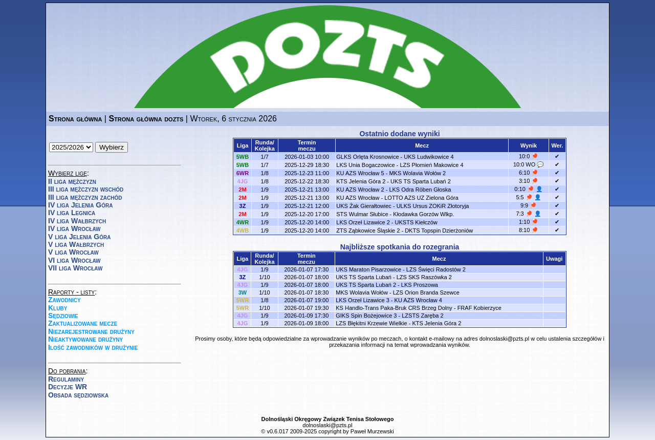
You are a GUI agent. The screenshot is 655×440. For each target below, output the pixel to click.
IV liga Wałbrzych (77, 221)
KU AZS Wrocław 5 (360, 173)
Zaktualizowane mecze (82, 323)
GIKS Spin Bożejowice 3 (366, 315)
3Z (242, 206)
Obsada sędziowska (78, 395)
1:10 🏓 (528, 222)
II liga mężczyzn (72, 181)
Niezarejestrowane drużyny (91, 331)
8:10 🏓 (528, 230)
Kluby (57, 308)
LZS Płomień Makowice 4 (431, 165)
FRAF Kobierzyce (479, 308)
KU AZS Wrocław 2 (360, 189)
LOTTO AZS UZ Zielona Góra (421, 198)
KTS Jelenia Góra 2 (360, 181)
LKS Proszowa (419, 285)
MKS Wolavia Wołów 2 (417, 173)
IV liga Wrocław (74, 228)
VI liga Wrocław (74, 260)
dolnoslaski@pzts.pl (504, 339)
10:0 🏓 (528, 156)
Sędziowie (63, 315)
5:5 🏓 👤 (528, 197)
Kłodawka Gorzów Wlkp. (423, 214)
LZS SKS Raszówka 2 (424, 277)
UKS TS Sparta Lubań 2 (420, 181)
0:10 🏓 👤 (528, 189)
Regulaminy (66, 379)
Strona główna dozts (145, 118)
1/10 (264, 277)
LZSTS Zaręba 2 (422, 315)
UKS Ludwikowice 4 (428, 157)
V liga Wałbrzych (76, 244)
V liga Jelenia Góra (79, 237)
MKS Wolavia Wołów (362, 292)
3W (242, 292)
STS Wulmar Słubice (362, 214)
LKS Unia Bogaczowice (365, 165)
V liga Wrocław (73, 252)
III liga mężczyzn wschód (85, 189)
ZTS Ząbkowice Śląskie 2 (368, 230)
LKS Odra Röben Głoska (420, 189)
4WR (242, 222)
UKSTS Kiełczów (416, 222)
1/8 (265, 173)
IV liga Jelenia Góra (80, 205)
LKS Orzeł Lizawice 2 (363, 222)
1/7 (265, 157)
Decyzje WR (67, 387)
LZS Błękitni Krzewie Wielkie (371, 323)
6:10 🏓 (528, 173)
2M (242, 189)
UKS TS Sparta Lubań (363, 277)
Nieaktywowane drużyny (85, 339)
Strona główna (75, 118)
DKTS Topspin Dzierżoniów (439, 230)
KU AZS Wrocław (357, 198)
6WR (242, 173)
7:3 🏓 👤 (528, 214)
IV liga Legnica (71, 212)
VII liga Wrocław (75, 268)
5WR (242, 300)
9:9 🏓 (528, 205)
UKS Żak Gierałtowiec (363, 206)
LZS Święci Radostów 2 (436, 269)
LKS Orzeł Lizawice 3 (362, 300)
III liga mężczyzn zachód (85, 197)
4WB (242, 230)
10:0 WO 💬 (528, 164)
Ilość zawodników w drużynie (93, 347)
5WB (242, 157)
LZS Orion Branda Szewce (426, 292)
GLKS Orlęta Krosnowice (367, 157)
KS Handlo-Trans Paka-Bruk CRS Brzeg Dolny (394, 308)
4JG (242, 181)
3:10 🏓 (528, 181)
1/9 (265, 189)
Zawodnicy (64, 300)
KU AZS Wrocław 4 (418, 300)
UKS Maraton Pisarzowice (368, 269)
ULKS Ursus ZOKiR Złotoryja (433, 206)
